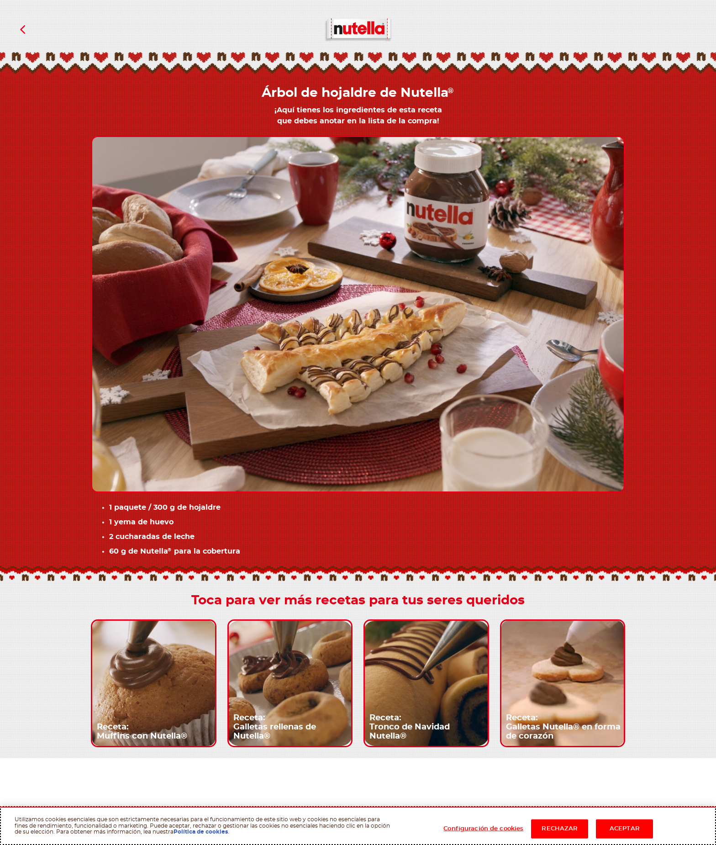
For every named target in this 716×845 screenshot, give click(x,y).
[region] (358, 826)
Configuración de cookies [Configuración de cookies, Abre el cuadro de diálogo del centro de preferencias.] (483, 829)
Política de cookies (201, 831)
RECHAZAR (560, 829)
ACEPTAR (625, 829)
